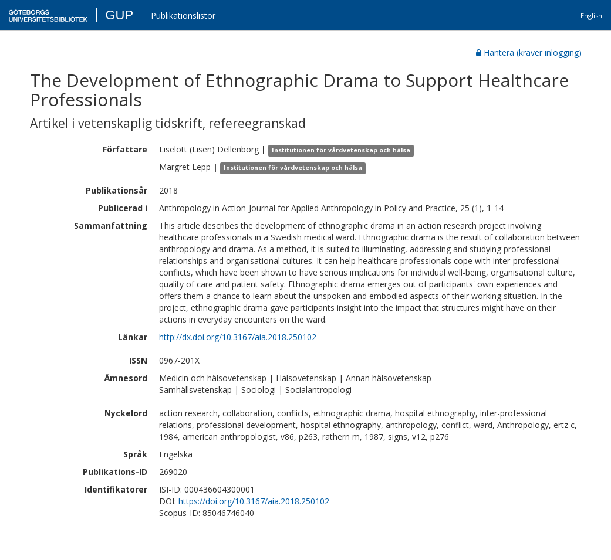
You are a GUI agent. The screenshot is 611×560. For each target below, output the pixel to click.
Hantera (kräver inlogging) (529, 52)
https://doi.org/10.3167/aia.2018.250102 (253, 501)
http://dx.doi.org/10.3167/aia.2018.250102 (237, 336)
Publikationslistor (183, 15)
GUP (119, 15)
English (591, 15)
